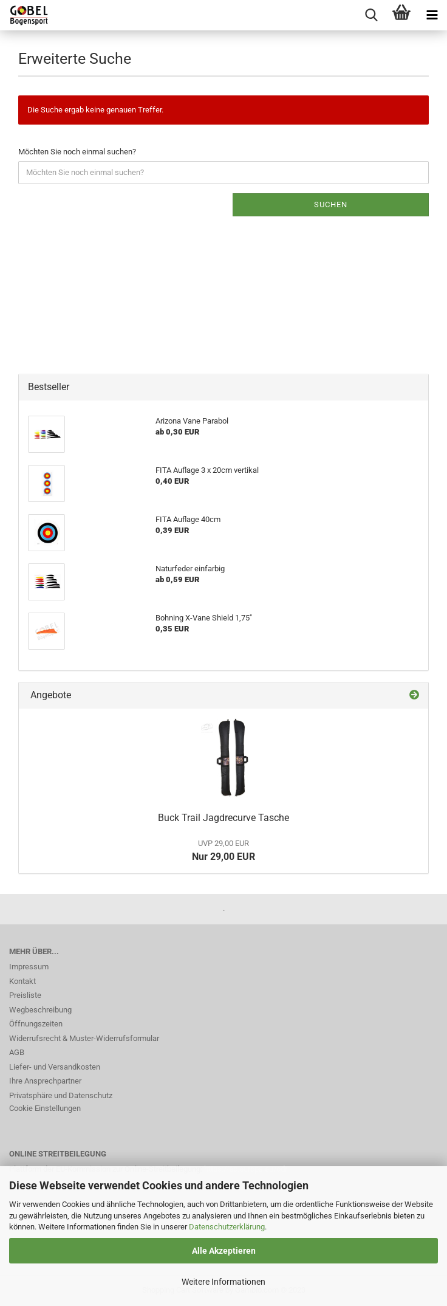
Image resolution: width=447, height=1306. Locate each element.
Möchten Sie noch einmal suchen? (77, 151)
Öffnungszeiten (36, 1023)
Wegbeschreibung (40, 1009)
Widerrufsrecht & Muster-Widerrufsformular (84, 1038)
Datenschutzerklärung (227, 1226)
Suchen (330, 204)
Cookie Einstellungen (45, 1108)
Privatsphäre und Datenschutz (60, 1095)
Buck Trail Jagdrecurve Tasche (223, 817)
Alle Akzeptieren (224, 1251)
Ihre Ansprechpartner (45, 1080)
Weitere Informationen (223, 1282)
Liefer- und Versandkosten (54, 1066)
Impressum (29, 966)
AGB (16, 1052)
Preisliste (25, 995)
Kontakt (22, 981)
